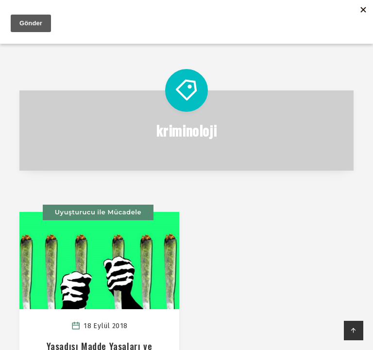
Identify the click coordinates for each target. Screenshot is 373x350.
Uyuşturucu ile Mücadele (98, 212)
